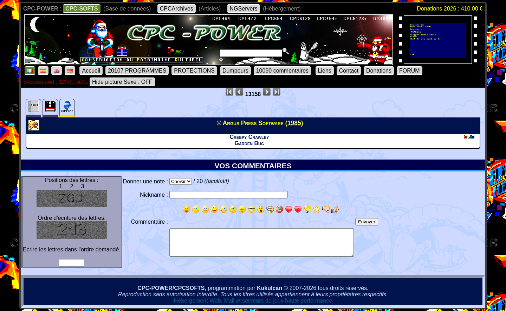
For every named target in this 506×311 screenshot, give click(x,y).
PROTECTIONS (194, 71)
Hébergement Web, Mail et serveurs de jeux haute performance (253, 301)
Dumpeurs (235, 71)
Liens (324, 71)
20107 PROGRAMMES (137, 71)
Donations (378, 71)
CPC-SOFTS (81, 9)
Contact (348, 71)
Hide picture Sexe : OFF (122, 82)
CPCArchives (176, 9)
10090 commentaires (282, 71)
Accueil (91, 71)
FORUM (409, 71)
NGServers (244, 9)
